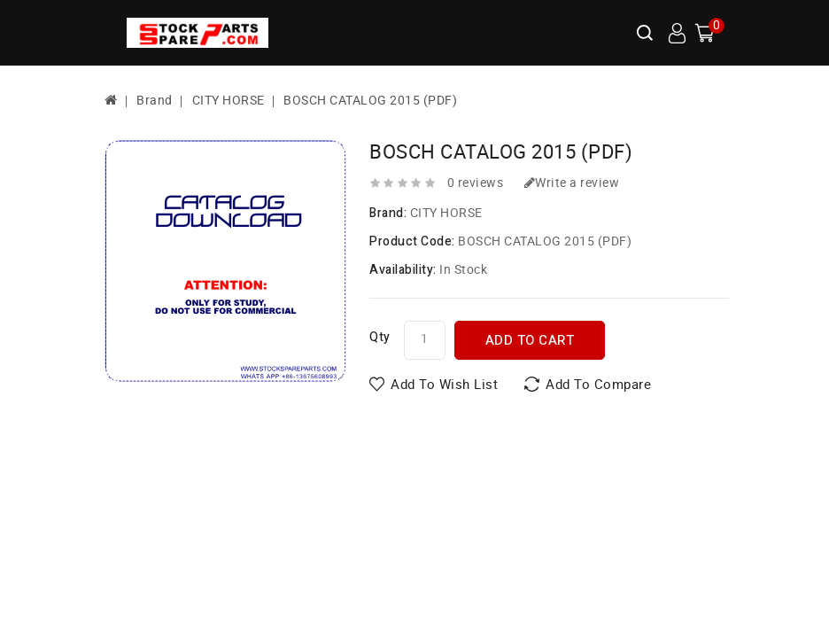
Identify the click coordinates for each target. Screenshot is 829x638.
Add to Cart (530, 340)
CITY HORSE (228, 100)
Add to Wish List (444, 384)
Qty (380, 337)
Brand (154, 100)
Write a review (572, 183)
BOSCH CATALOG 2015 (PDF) (370, 100)
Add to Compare (598, 384)
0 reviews (475, 183)
